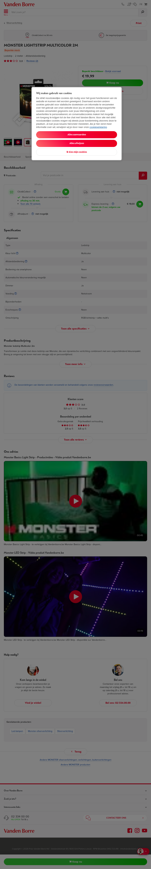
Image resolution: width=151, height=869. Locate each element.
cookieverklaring (98, 127)
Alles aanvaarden (77, 134)
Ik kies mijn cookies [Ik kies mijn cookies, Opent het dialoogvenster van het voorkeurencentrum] (77, 152)
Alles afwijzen (76, 143)
